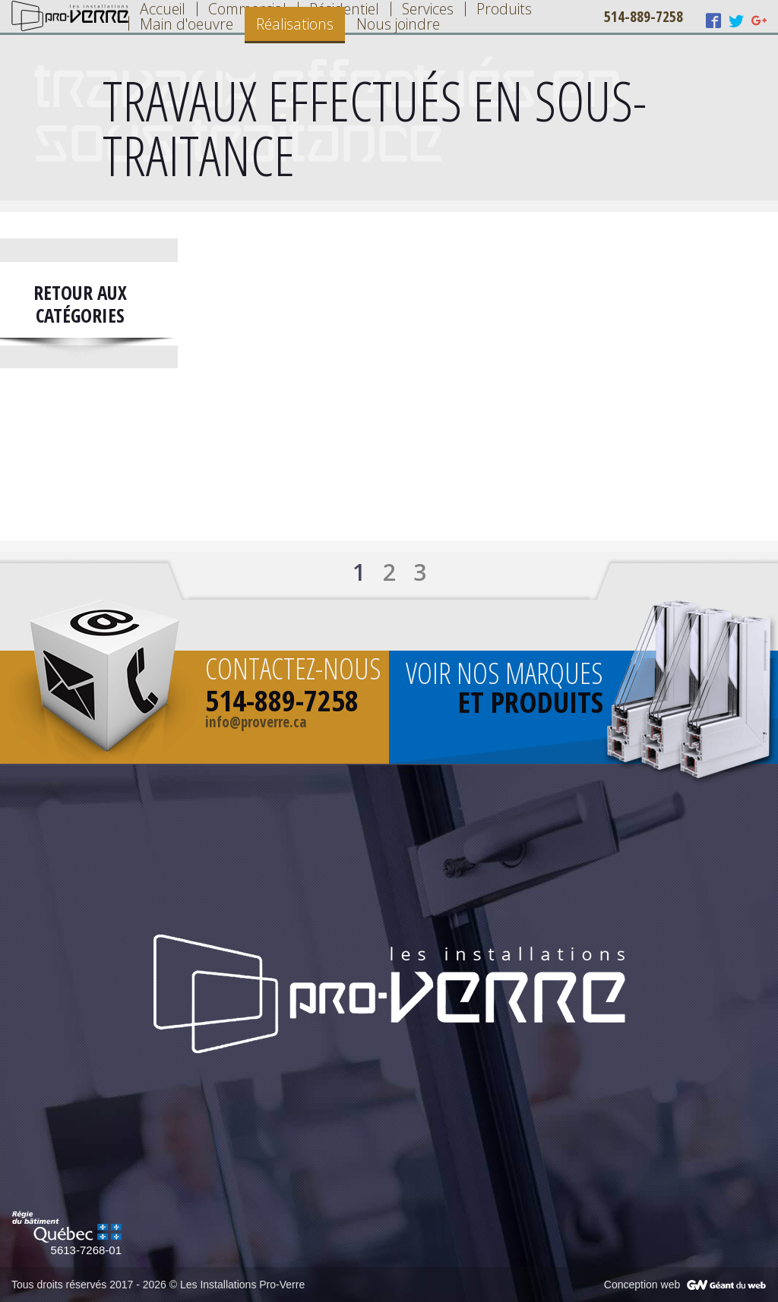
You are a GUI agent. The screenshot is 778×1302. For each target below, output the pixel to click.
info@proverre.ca (256, 721)
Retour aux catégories (80, 303)
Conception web (642, 1284)
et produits (530, 701)
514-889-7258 (643, 16)
